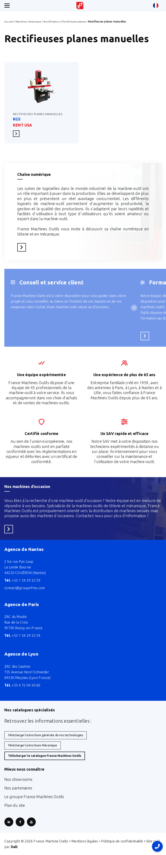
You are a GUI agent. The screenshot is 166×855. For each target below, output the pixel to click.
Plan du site (14, 805)
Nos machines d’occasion (27, 486)
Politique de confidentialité (122, 841)
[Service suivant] (134, 308)
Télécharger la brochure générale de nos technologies (45, 735)
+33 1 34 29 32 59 (22, 580)
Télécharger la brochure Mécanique (32, 745)
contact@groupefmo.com (24, 588)
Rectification (52, 21)
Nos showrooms (18, 779)
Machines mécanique (29, 21)
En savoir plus (17, 133)
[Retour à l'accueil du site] (80, 5)
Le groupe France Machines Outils (34, 796)
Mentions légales (84, 841)
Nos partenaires (18, 788)
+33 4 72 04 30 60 (22, 685)
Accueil (8, 21)
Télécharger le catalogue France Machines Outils (44, 755)
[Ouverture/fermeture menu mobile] (7, 5)
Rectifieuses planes (74, 21)
